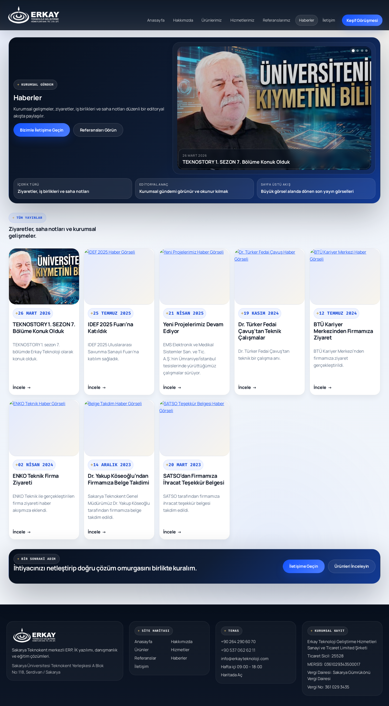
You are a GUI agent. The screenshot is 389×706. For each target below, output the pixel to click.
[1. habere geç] (353, 50)
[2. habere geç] (357, 50)
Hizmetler (180, 650)
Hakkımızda (183, 20)
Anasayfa (156, 20)
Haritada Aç (231, 675)
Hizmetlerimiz (242, 20)
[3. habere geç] (362, 50)
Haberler (306, 20)
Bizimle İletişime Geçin (42, 130)
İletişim (329, 20)
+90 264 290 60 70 (238, 641)
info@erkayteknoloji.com (245, 658)
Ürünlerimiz (212, 20)
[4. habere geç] (366, 50)
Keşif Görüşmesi (362, 20)
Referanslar (145, 658)
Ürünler (142, 650)
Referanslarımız (276, 20)
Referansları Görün (98, 130)
